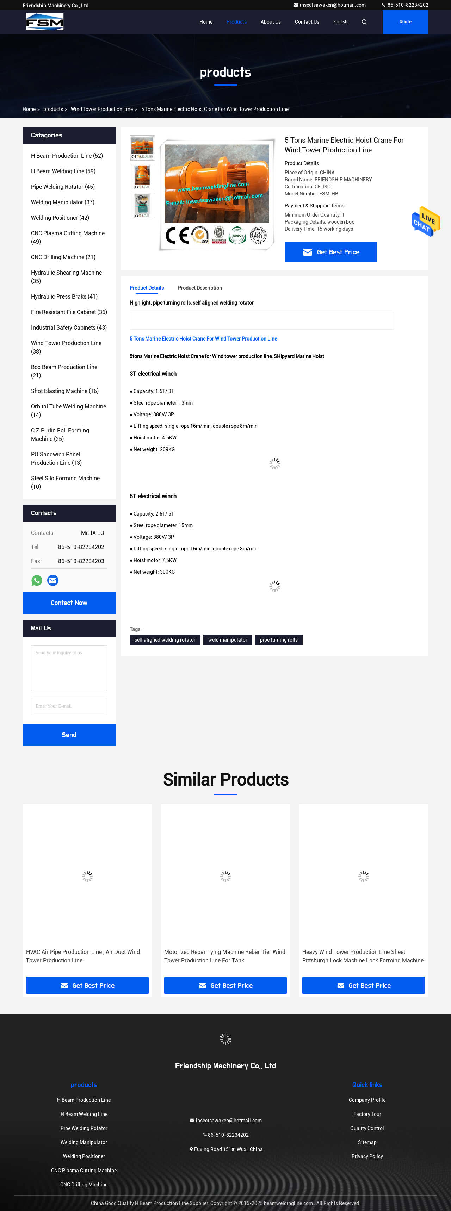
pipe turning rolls (279, 640)
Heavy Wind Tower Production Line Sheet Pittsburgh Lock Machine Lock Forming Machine (363, 956)
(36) (69, 312)
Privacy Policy (367, 1156)
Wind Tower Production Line (102, 109)
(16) (65, 391)
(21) (63, 257)
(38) (66, 347)
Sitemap (367, 1142)
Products (237, 22)
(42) (60, 217)
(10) (65, 482)
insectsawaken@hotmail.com (330, 5)
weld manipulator (227, 640)
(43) (69, 327)
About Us (271, 22)
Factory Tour (367, 1114)
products (53, 109)
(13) (56, 458)
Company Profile (367, 1100)
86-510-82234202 (404, 5)
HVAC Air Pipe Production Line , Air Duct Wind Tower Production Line (83, 956)
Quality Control (367, 1128)
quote (406, 21)
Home (205, 22)
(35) (66, 277)
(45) (63, 186)
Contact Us (307, 22)
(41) (64, 296)
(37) (62, 202)
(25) (60, 434)
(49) (68, 237)
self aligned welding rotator (165, 640)
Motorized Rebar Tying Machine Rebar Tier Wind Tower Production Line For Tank (224, 956)
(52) (67, 155)
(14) (68, 410)
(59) (63, 171)
